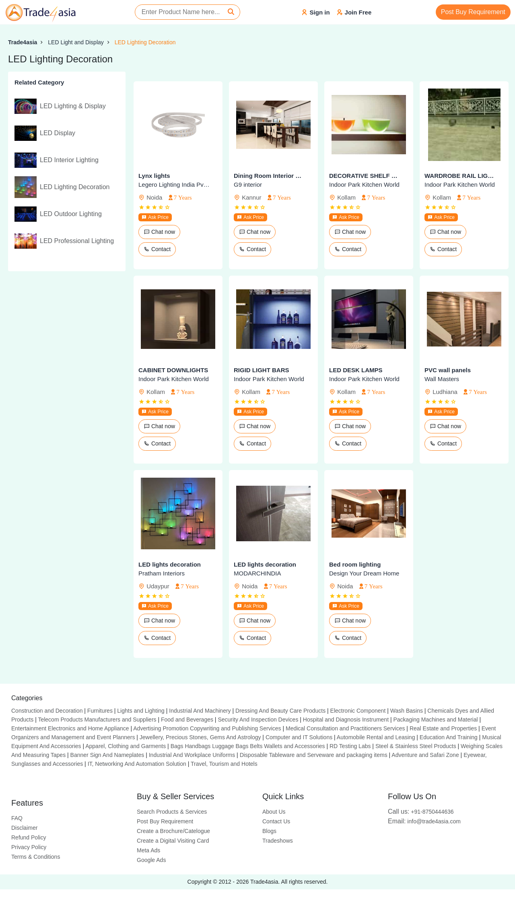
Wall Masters (441, 378)
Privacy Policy (28, 847)
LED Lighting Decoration (145, 42)
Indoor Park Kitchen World (364, 184)
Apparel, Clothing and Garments (125, 746)
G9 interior (248, 184)
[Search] (231, 12)
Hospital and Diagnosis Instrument (346, 719)
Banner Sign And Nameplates (107, 755)
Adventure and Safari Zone (425, 755)
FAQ (17, 818)
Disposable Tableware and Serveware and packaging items (313, 755)
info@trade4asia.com (424, 821)
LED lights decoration (169, 564)
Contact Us (276, 821)
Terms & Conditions (35, 857)
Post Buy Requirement (473, 11)
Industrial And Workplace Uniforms (192, 755)
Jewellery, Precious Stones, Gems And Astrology (200, 737)
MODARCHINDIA (257, 573)
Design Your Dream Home (364, 573)
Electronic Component (358, 710)
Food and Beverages (187, 719)
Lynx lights (154, 175)
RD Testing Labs (350, 746)
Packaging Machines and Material (435, 719)
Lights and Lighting (141, 710)
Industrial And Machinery (200, 710)
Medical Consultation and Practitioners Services (345, 728)
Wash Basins (406, 710)
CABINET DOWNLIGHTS (173, 370)
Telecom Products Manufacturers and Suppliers (97, 719)
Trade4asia (22, 42)
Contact (157, 249)
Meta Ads (148, 850)
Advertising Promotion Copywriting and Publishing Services (207, 728)
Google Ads (151, 860)
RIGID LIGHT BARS (261, 370)
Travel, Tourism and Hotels (224, 764)
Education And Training (449, 737)
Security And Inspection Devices (258, 719)
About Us (274, 811)
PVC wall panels (447, 370)
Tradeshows (277, 840)
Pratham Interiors (161, 573)
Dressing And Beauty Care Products (280, 710)
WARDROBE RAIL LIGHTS (460, 175)
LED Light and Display (76, 42)
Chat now (159, 232)
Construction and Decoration (46, 710)
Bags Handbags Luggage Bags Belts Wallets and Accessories (248, 746)
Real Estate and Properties (443, 728)
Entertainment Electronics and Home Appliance (70, 728)
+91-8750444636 (421, 811)
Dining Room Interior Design (269, 175)
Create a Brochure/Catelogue (173, 831)
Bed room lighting (355, 564)
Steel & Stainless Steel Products (415, 746)
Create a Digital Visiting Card (173, 840)
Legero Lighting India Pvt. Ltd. (174, 184)
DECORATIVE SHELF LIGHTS (364, 175)
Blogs (269, 831)
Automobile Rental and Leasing (376, 737)
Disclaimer (24, 828)
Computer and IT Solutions (299, 737)
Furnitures (100, 710)
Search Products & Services (172, 811)
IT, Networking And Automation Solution (137, 764)
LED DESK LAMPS (356, 370)
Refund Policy (28, 837)
